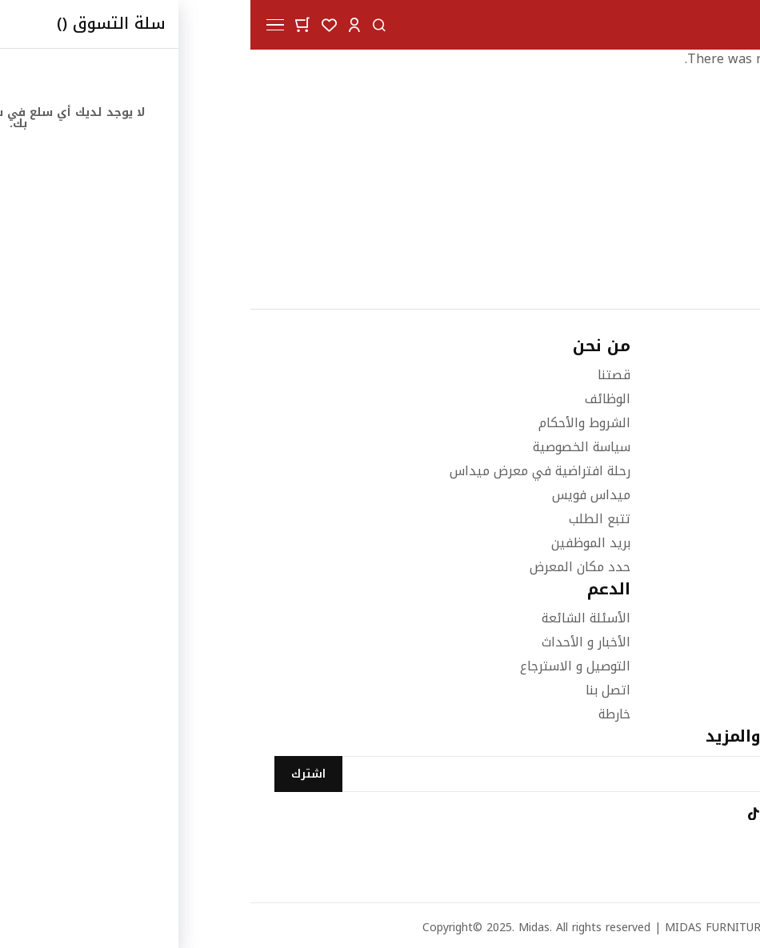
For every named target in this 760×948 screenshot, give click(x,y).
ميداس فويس (341, 494)
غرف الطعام (702, 642)
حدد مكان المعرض (329, 566)
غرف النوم (708, 618)
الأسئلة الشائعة (335, 618)
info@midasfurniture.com (659, 509)
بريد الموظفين (340, 542)
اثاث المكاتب (701, 690)
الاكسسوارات (700, 666)
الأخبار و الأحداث (335, 642)
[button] (104, 23)
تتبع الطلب (349, 518)
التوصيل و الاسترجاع (325, 666)
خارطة (364, 714)
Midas (283, 927)
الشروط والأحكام (334, 422)
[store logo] (694, 25)
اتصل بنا (357, 690)
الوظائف (357, 398)
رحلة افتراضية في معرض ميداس (289, 470)
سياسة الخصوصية (331, 446)
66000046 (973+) (686, 422)
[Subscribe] (58, 774)
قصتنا (363, 374)
